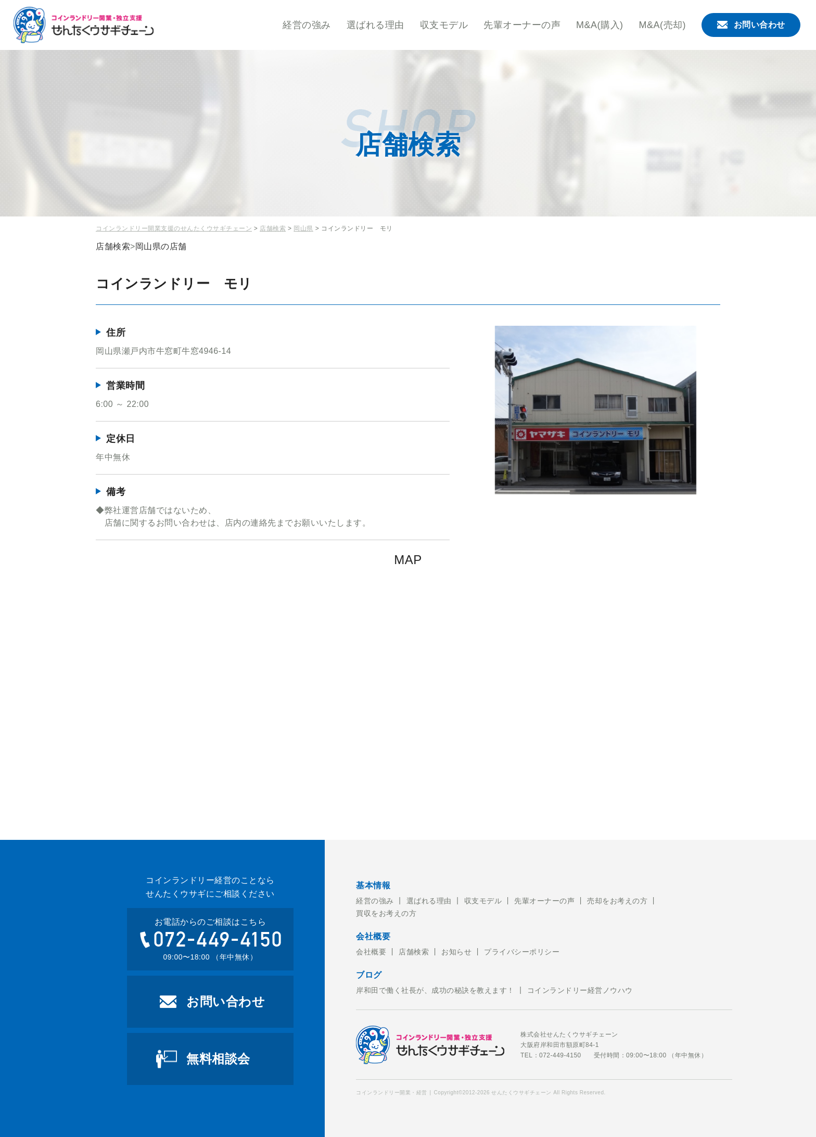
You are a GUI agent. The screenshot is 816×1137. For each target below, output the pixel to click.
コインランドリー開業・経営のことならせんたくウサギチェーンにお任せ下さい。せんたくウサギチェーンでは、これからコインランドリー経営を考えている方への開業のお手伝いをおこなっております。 (84, 25)
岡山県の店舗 (161, 246)
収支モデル (444, 25)
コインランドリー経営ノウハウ (580, 990)
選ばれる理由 (375, 25)
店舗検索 (273, 228)
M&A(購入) (599, 25)
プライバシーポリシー (521, 951)
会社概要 (371, 951)
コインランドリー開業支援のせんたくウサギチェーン (174, 228)
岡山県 (303, 228)
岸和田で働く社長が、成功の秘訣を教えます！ (435, 990)
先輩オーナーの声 (521, 25)
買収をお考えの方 (386, 913)
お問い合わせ (751, 24)
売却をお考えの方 (617, 900)
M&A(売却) (662, 25)
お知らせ (456, 951)
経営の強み (307, 25)
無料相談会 (218, 1059)
